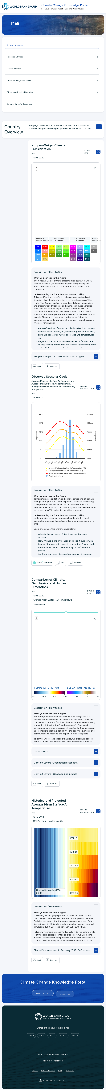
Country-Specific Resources (19, 104)
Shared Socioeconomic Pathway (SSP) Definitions (62, 950)
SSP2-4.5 (74, 865)
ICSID (74, 1034)
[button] (52, 366)
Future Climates (52, 68)
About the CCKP (42, 993)
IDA (40, 1034)
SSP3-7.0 (74, 879)
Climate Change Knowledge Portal (64, 5)
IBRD (29, 1034)
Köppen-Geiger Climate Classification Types (59, 356)
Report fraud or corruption (53, 1079)
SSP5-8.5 (74, 893)
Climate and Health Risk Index (52, 92)
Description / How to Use (48, 272)
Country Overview (15, 45)
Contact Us (65, 993)
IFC (51, 1034)
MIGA (62, 1034)
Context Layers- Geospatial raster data (56, 762)
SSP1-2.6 (73, 852)
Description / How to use (48, 707)
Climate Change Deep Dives (52, 80)
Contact (70, 1069)
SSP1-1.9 (73, 838)
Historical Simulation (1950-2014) (48, 891)
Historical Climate (52, 56)
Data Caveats (41, 751)
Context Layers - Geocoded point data (55, 773)
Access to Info (48, 1069)
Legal (35, 1069)
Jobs (60, 1069)
